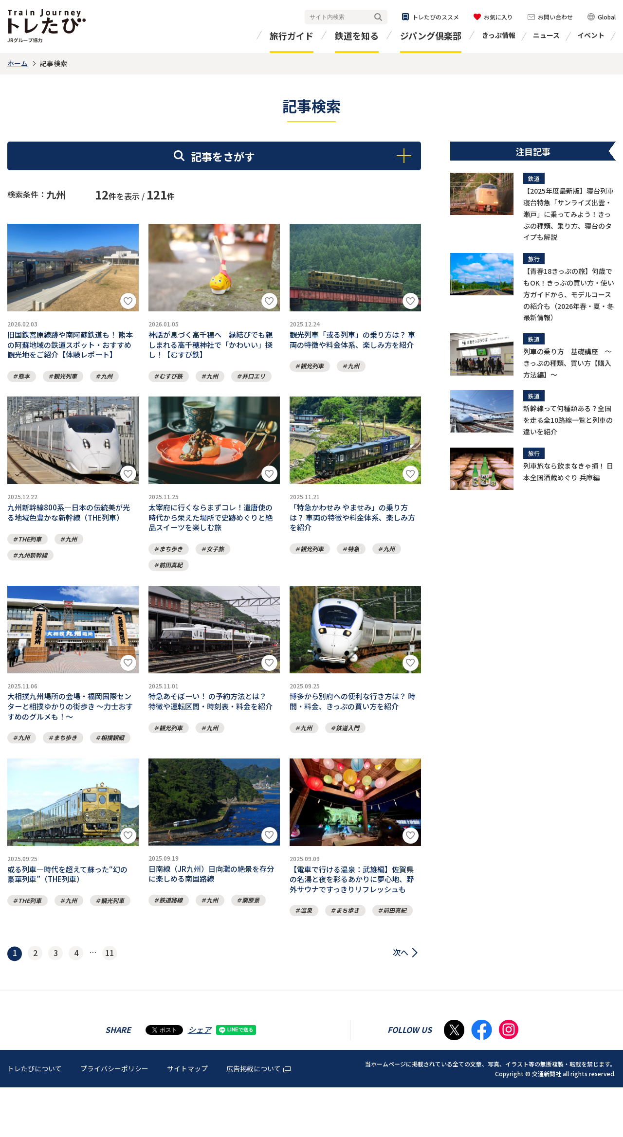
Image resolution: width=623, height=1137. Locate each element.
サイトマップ (187, 1117)
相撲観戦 (112, 764)
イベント (591, 35)
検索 (378, 17)
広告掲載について (258, 1117)
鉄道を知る (357, 35)
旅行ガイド (291, 35)
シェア (199, 1078)
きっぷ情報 (498, 35)
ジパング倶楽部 (430, 35)
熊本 (24, 385)
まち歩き (171, 566)
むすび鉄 (171, 385)
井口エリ (253, 385)
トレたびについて (34, 1117)
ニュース (546, 35)
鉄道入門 (347, 751)
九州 (106, 385)
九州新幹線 (32, 569)
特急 (353, 566)
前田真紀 (171, 582)
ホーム (17, 63)
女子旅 (215, 566)
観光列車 (65, 385)
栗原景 (250, 933)
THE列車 (29, 553)
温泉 (306, 960)
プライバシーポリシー (114, 1117)
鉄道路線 (171, 933)
